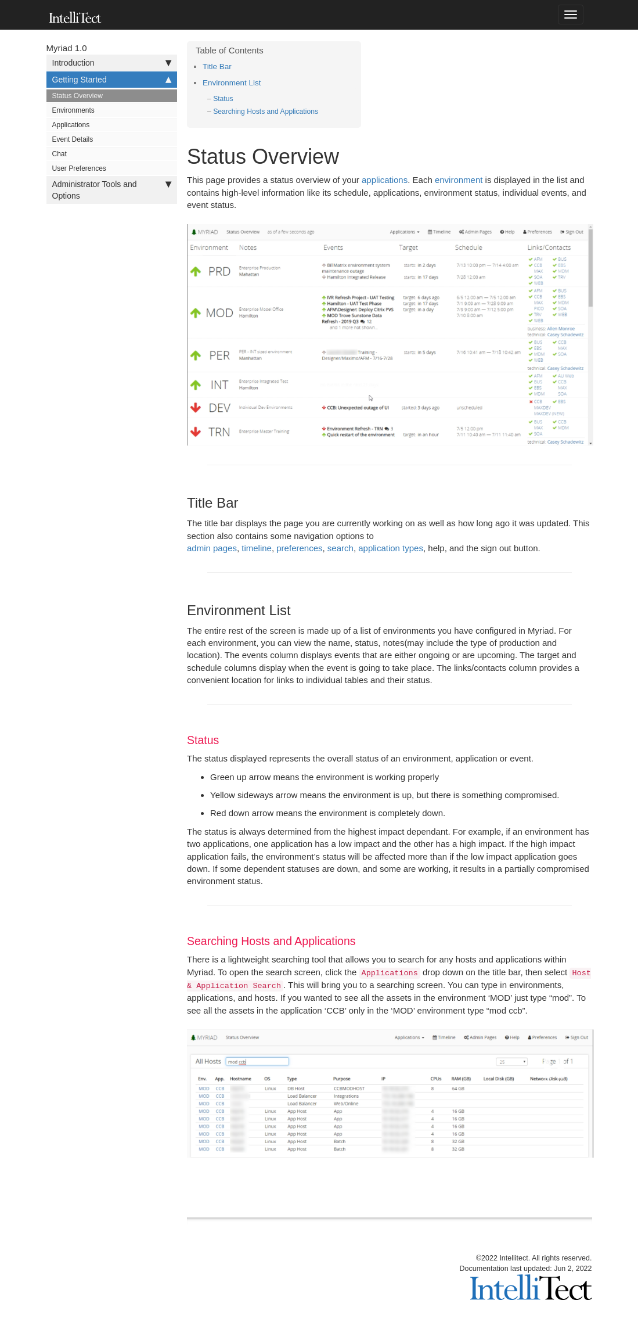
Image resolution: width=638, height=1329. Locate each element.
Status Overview (77, 96)
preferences (299, 548)
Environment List (232, 82)
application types (390, 548)
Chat (59, 154)
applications (385, 180)
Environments (73, 110)
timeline (256, 548)
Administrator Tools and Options (111, 189)
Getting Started (111, 79)
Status (223, 99)
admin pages (212, 548)
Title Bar (217, 66)
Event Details (72, 139)
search (340, 548)
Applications (71, 125)
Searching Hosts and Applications (265, 111)
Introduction (111, 63)
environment (459, 180)
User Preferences (79, 168)
